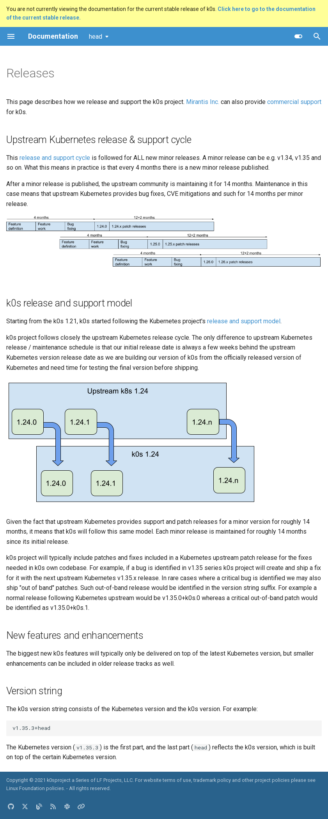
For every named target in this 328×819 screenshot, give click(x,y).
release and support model (243, 321)
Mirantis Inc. (202, 102)
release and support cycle (55, 157)
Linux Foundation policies (35, 788)
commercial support (294, 102)
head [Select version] (95, 36)
